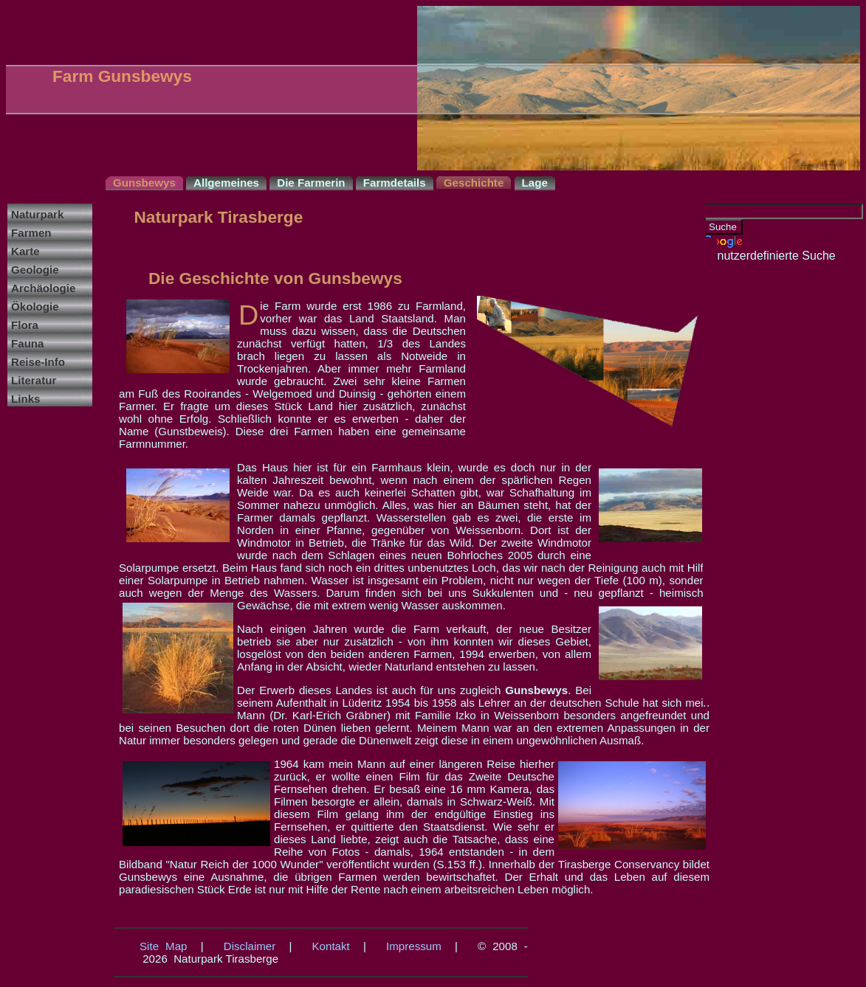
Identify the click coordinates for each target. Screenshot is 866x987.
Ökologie (35, 306)
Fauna (27, 343)
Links (25, 398)
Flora (24, 325)
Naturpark (37, 214)
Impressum (413, 946)
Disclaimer (250, 946)
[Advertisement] (762, 484)
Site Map (164, 946)
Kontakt (331, 946)
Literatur (33, 380)
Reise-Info (38, 362)
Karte (25, 251)
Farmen (31, 232)
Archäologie (43, 288)
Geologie (35, 269)
